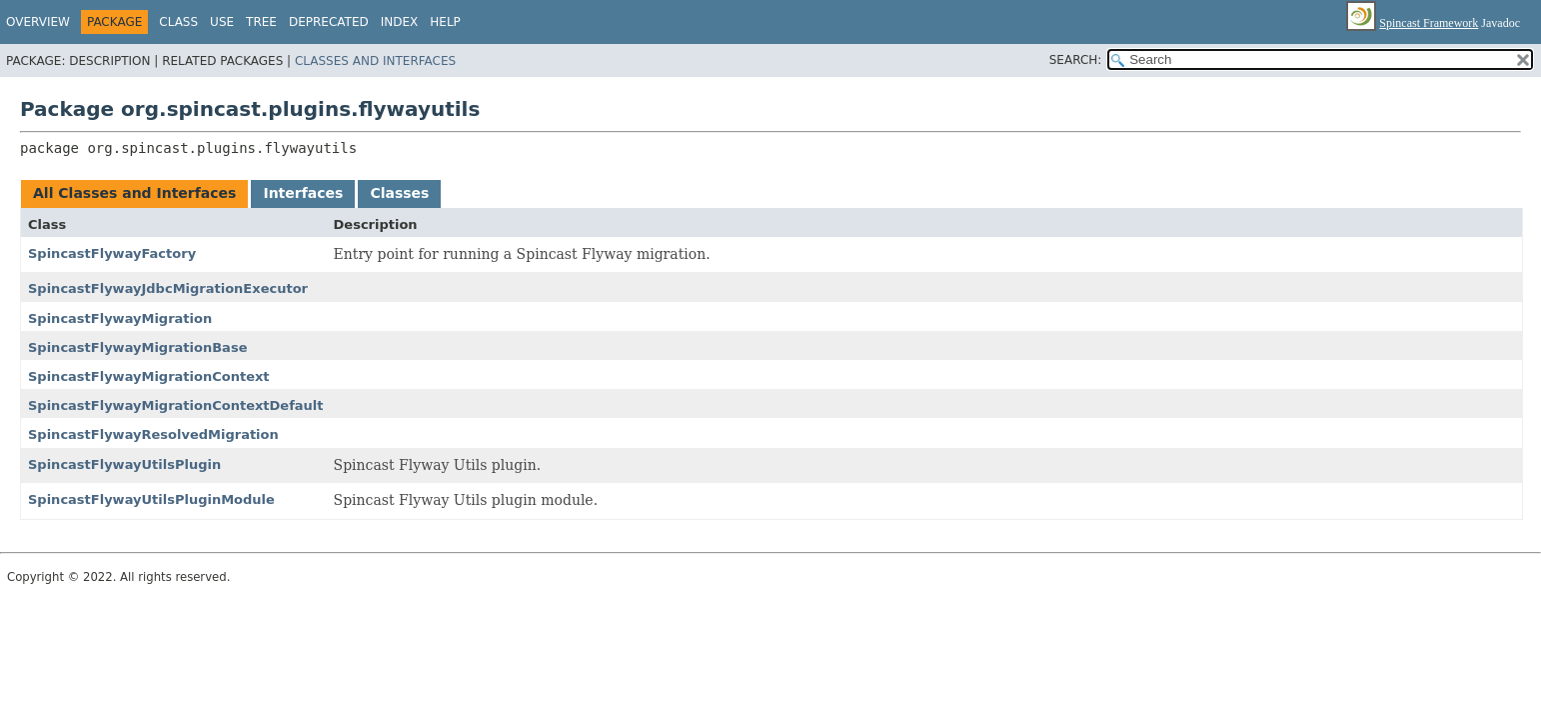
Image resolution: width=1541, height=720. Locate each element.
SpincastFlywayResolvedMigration (153, 434)
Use (222, 22)
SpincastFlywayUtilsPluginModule (151, 499)
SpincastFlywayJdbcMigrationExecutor (168, 288)
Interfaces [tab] (303, 193)
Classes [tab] (399, 193)
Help (445, 22)
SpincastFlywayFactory (112, 253)
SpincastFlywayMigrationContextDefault (176, 405)
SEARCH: (1075, 60)
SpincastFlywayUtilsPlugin (124, 464)
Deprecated (329, 22)
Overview (38, 22)
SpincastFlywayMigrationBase (137, 347)
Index (400, 22)
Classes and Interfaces (375, 61)
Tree (261, 22)
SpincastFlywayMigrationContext (149, 376)
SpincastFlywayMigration (120, 318)
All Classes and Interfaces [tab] (134, 193)
